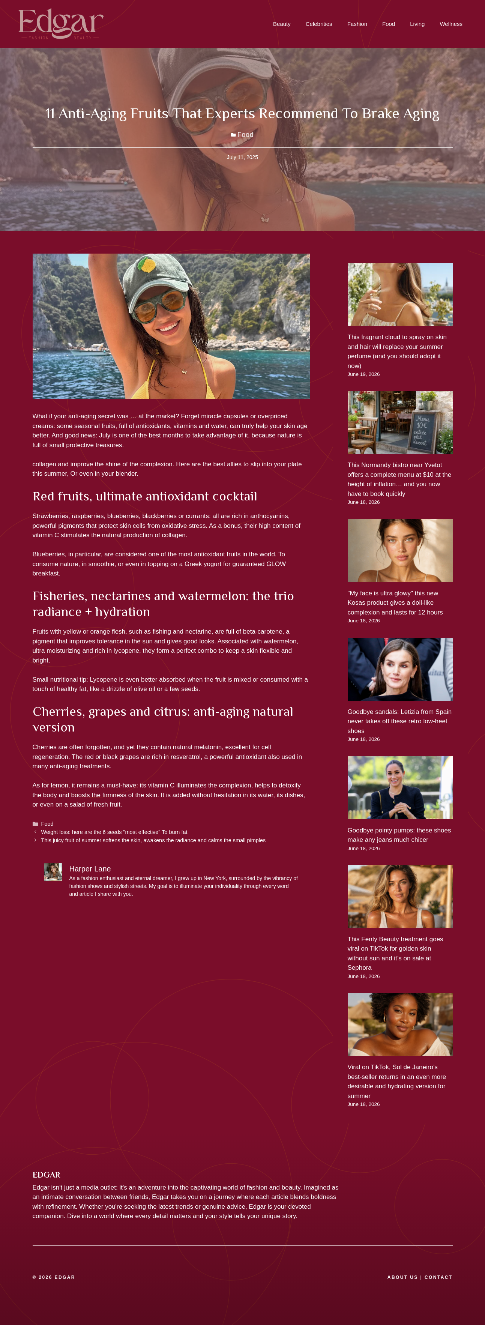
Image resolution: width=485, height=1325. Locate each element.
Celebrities (319, 24)
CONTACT (439, 1277)
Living (417, 24)
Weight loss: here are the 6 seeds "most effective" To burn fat (114, 832)
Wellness (451, 24)
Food (388, 24)
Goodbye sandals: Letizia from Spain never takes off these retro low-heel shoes (400, 721)
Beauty (282, 24)
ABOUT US (402, 1277)
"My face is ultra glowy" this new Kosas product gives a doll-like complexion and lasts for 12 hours (395, 603)
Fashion (357, 24)
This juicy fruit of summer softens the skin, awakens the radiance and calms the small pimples (153, 840)
